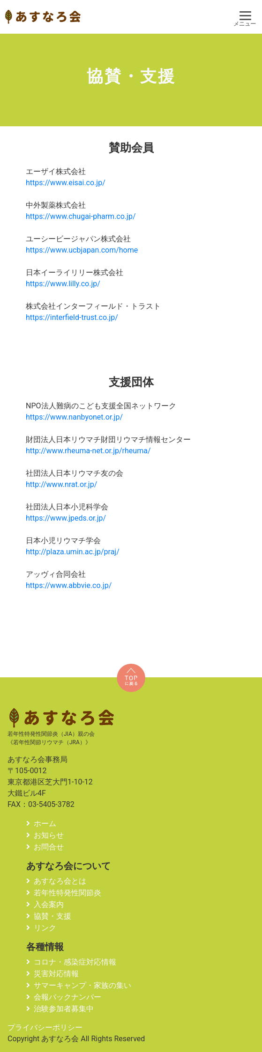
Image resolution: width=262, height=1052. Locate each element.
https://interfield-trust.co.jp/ (72, 317)
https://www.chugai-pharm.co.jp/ (80, 216)
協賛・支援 (52, 916)
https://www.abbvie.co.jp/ (69, 585)
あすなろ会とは (60, 881)
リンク (45, 927)
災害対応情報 (56, 973)
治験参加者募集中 (64, 1008)
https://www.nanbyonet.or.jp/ (74, 417)
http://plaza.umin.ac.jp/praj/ (73, 551)
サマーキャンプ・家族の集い (82, 985)
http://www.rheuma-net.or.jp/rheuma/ (88, 450)
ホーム (45, 823)
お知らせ (49, 835)
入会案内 (49, 904)
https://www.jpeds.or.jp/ (66, 518)
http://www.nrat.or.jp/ (61, 484)
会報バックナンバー (67, 997)
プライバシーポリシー (44, 1027)
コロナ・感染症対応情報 (75, 962)
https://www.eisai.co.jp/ (65, 182)
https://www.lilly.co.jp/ (63, 283)
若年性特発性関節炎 (67, 892)
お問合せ (49, 846)
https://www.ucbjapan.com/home (82, 250)
